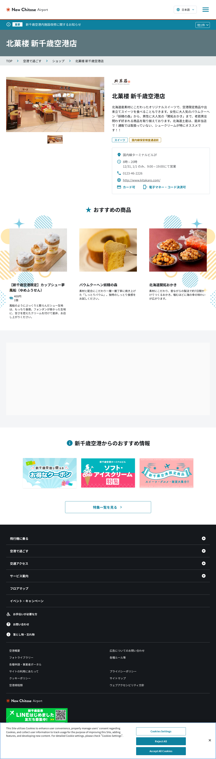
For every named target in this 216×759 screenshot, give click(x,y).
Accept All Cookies (161, 751)
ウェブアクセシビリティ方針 (127, 685)
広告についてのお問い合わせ (127, 650)
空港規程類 (16, 685)
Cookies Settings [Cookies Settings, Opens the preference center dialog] (161, 731)
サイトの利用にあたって (24, 671)
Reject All (161, 741)
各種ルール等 (118, 657)
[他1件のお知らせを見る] (202, 25)
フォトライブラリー (21, 657)
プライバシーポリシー (123, 671)
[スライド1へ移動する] (55, 139)
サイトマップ (118, 678)
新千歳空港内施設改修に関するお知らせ (53, 24)
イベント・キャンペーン (27, 601)
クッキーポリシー (20, 678)
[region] (108, 741)
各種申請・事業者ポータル (25, 664)
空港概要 (14, 650)
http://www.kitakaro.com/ (141, 180)
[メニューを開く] (205, 9)
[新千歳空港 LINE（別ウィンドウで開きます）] (37, 717)
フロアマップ (19, 588)
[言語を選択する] (185, 9)
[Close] (210, 740)
